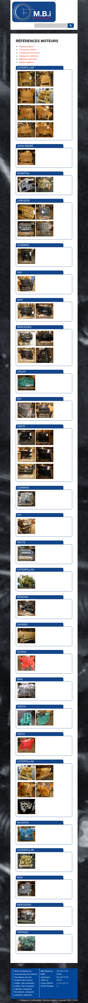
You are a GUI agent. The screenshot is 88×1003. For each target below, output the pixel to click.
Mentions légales (50, 1000)
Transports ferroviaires (29, 52)
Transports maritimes (29, 56)
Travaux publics (26, 46)
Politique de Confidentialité (31, 1000)
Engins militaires (26, 62)
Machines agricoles (28, 59)
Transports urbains (27, 49)
